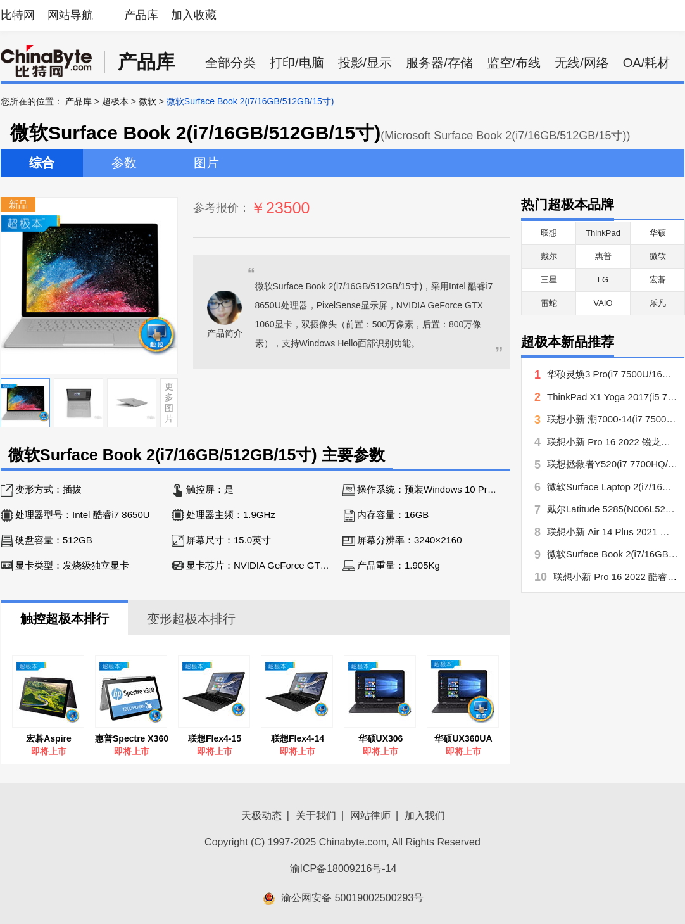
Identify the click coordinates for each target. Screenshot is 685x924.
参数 (124, 163)
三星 (549, 279)
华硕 (658, 232)
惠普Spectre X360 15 (131, 738)
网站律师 (370, 815)
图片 (206, 163)
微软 (147, 101)
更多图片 (169, 402)
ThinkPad (603, 232)
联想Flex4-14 (297, 738)
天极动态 (261, 815)
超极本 (115, 101)
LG (603, 279)
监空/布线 (514, 63)
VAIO (602, 303)
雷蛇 (549, 303)
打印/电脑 (297, 63)
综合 (41, 163)
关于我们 (316, 815)
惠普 (603, 256)
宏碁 (658, 279)
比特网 (18, 15)
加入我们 (425, 815)
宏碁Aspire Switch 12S (48, 738)
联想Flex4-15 (214, 738)
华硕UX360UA (463, 738)
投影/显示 (365, 63)
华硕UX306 (380, 738)
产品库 (141, 15)
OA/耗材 (646, 63)
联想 (549, 232)
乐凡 (658, 303)
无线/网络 (582, 63)
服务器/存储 (439, 63)
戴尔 (549, 256)
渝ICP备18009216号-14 (343, 868)
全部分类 (230, 63)
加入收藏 (194, 15)
